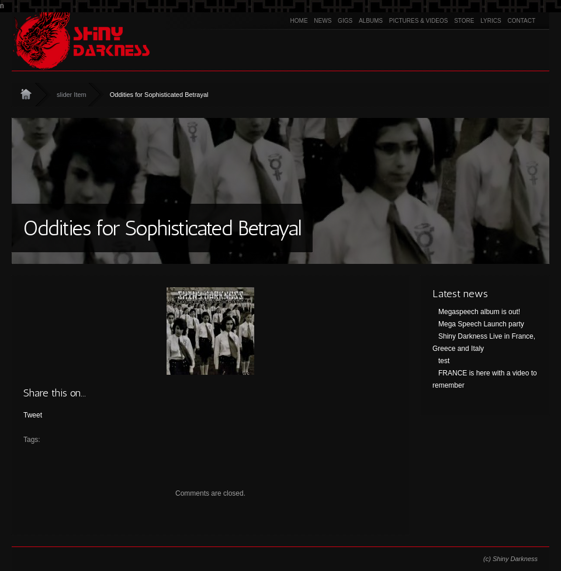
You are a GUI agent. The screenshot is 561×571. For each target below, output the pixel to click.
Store (464, 21)
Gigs (345, 21)
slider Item (71, 94)
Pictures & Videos (418, 21)
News (322, 21)
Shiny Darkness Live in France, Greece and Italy (483, 342)
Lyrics (490, 21)
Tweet (32, 415)
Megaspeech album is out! (479, 312)
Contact (521, 21)
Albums (371, 21)
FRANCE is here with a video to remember (484, 379)
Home (299, 21)
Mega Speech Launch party (481, 324)
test (443, 361)
